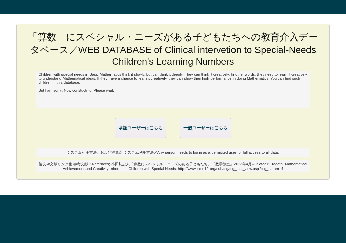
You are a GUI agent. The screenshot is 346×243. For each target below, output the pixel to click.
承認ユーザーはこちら (141, 127)
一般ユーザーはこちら (205, 127)
